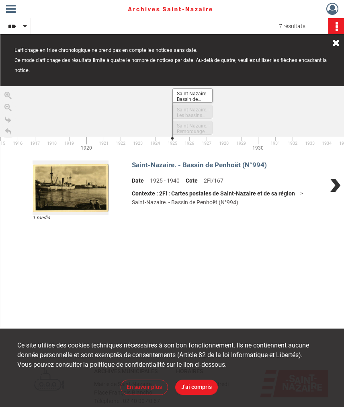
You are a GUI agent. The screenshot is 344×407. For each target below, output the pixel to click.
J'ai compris (196, 387)
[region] (172, 206)
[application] (172, 119)
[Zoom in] (8, 97)
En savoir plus (144, 387)
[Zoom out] (8, 109)
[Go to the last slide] (8, 121)
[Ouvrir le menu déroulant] (11, 9)
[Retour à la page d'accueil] (8, 133)
